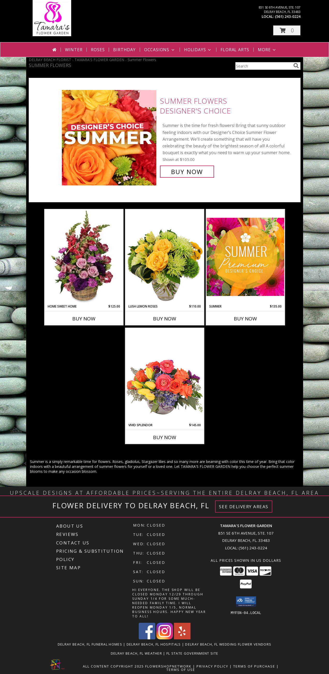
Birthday (124, 50)
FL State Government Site (192, 653)
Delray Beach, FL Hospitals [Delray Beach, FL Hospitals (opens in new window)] (154, 644)
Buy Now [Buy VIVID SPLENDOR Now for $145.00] (164, 437)
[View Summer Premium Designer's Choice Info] (245, 257)
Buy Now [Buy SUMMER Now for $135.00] (245, 318)
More (267, 50)
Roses (98, 50)
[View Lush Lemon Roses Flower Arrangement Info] (164, 257)
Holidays (198, 50)
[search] (296, 66)
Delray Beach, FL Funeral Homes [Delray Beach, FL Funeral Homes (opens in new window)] (90, 644)
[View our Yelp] (182, 637)
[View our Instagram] (164, 637)
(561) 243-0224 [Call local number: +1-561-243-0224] (288, 16)
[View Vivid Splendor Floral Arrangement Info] (164, 375)
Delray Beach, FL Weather (136, 653)
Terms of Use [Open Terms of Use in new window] (180, 669)
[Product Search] (263, 66)
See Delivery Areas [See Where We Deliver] (243, 507)
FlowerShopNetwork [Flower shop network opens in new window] (168, 666)
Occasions (160, 50)
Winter (74, 50)
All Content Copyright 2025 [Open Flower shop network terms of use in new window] (113, 666)
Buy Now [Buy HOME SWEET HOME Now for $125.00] (84, 318)
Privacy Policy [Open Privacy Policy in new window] (212, 666)
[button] (287, 30)
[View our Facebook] (147, 637)
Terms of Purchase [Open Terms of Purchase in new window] (254, 666)
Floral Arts (235, 50)
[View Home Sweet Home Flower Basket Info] (84, 257)
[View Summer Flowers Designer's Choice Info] (109, 136)
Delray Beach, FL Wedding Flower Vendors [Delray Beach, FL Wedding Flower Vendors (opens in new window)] (228, 644)
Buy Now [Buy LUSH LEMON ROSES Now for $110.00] (164, 318)
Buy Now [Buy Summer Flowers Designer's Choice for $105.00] (187, 171)
